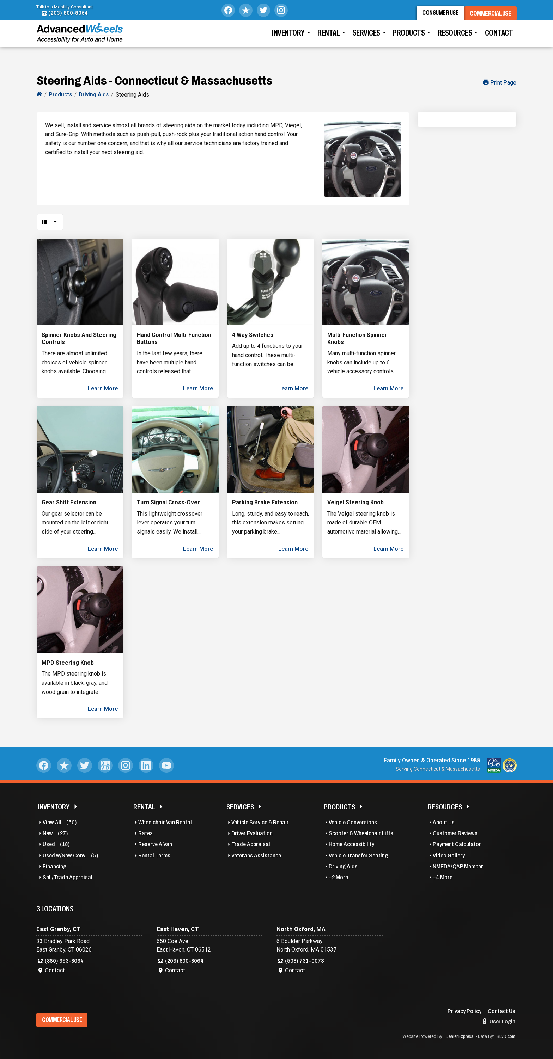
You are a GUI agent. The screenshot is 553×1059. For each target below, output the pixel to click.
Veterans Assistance (256, 855)
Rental (328, 36)
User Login (499, 1021)
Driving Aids (343, 866)
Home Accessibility (351, 844)
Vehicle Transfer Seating (358, 855)
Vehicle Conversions (353, 822)
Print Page (499, 82)
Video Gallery (449, 855)
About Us (444, 822)
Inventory (288, 36)
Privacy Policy (464, 1011)
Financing (54, 866)
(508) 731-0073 (304, 961)
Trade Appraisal (250, 844)
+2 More (338, 877)
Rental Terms (154, 855)
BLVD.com (506, 1036)
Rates (145, 833)
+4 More (442, 877)
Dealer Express (459, 1036)
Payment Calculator (457, 844)
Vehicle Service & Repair (260, 822)
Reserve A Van (155, 844)
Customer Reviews (455, 833)
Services (366, 36)
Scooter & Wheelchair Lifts (361, 833)
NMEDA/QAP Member (458, 866)
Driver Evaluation (252, 833)
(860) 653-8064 (64, 961)
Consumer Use (437, 14)
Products (409, 36)
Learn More (103, 388)
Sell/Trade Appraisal (67, 877)
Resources (455, 36)
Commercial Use (493, 15)
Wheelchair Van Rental (165, 822)
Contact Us (501, 1011)
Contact (499, 36)
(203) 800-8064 (65, 13)
